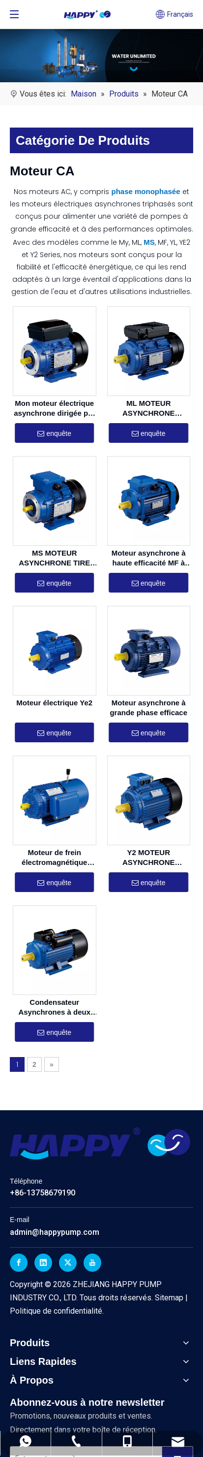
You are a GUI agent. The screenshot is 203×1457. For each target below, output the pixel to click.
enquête (54, 433)
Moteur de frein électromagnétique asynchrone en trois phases (54, 857)
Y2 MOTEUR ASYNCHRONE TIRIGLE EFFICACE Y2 (148, 857)
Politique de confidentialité (56, 1311)
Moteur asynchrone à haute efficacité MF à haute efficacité (149, 557)
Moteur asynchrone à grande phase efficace (148, 707)
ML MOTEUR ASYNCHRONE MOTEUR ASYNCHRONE (148, 408)
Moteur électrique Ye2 (54, 702)
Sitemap (170, 1297)
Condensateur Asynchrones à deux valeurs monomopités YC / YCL (54, 1007)
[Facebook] (19, 1262)
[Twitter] (68, 1262)
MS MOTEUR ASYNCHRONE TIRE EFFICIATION (54, 557)
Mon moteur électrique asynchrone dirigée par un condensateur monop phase (54, 408)
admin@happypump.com (54, 1232)
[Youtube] (92, 1262)
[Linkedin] (43, 1262)
